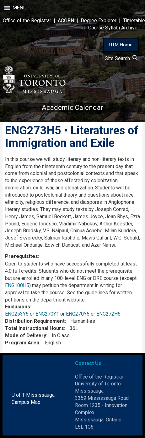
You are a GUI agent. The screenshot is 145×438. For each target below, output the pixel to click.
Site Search (121, 58)
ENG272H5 (108, 314)
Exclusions (17, 307)
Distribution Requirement (35, 321)
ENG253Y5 (17, 314)
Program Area (22, 343)
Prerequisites (21, 256)
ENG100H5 (17, 285)
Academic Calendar (72, 107)
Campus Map (26, 402)
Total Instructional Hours (34, 328)
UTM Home (120, 45)
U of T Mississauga (33, 395)
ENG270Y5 (77, 314)
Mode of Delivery (25, 335)
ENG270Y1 (47, 314)
